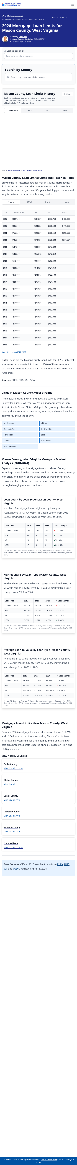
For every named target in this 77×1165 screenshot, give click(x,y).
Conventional (13, 110)
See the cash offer (49, 1159)
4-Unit (66, 202)
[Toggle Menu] (73, 4)
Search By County (18, 70)
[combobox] (38, 56)
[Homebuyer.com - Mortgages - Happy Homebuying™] (11, 4)
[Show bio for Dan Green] (23, 39)
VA (47, 110)
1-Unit (11, 202)
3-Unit (47, 202)
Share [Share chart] (67, 94)
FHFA (14, 380)
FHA (30, 110)
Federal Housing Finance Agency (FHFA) (22, 170)
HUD (40, 170)
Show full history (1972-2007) (14, 352)
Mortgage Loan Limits (15, 16)
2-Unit (29, 202)
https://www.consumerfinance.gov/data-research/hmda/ (44, 553)
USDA (64, 110)
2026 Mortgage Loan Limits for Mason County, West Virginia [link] (23, 19)
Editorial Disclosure (59, 17)
